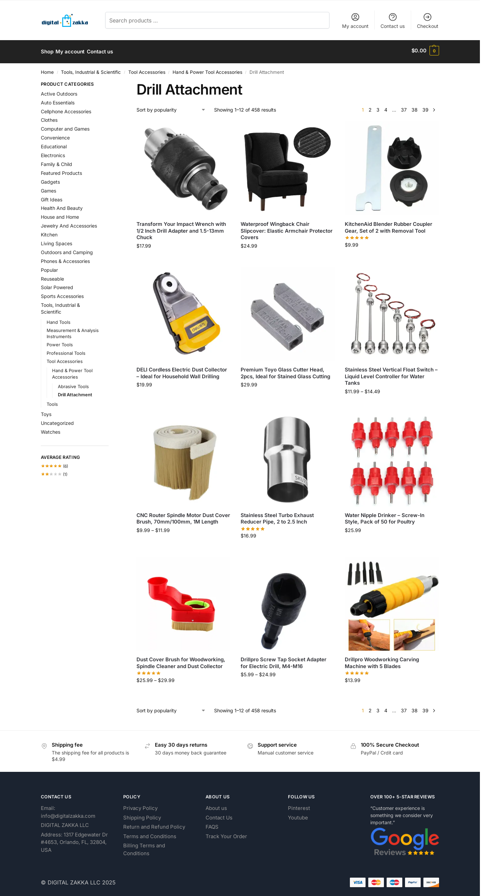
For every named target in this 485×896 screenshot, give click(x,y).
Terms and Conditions (149, 834)
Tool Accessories (146, 69)
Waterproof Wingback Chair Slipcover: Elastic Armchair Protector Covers (287, 228)
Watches (50, 429)
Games (48, 188)
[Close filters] (111, 82)
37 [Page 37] (404, 108)
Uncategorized (57, 421)
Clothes (49, 118)
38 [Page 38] (414, 108)
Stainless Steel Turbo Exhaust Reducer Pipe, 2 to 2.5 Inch (277, 516)
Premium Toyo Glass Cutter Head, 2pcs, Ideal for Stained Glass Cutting (285, 370)
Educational (54, 144)
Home (47, 69)
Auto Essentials (58, 100)
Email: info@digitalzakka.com (68, 810)
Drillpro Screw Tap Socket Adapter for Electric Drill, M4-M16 (283, 660)
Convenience (55, 135)
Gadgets (50, 179)
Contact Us (219, 815)
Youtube (298, 815)
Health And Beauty (62, 206)
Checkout (427, 20)
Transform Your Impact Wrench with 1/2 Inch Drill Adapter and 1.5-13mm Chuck (181, 228)
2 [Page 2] (370, 108)
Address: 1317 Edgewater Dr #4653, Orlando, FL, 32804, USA (74, 840)
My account (355, 20)
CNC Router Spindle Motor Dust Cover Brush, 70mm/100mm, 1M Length (183, 516)
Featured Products (61, 170)
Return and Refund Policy (154, 825)
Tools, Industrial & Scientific (91, 69)
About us (216, 806)
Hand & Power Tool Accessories (207, 69)
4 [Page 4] (385, 108)
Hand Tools (58, 319)
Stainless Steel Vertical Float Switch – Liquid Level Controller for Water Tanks (391, 374)
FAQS (212, 825)
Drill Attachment (75, 392)
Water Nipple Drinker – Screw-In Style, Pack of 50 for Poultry (384, 516)
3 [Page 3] (377, 108)
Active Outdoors (59, 91)
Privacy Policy (140, 806)
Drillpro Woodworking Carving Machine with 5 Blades (382, 660)
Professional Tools (66, 350)
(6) (54, 464)
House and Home (60, 215)
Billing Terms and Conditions (144, 847)
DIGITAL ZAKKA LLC (65, 823)
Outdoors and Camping (67, 250)
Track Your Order (226, 834)
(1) (54, 472)
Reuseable (52, 276)
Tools (52, 402)
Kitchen (49, 232)
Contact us (393, 20)
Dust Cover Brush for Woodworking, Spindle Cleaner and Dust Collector (180, 660)
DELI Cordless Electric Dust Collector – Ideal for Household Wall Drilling (181, 370)
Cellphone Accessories (66, 109)
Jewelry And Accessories (69, 224)
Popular (49, 267)
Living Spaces (56, 241)
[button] (425, 50)
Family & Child (56, 162)
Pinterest (299, 806)
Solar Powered (57, 285)
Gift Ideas (51, 197)
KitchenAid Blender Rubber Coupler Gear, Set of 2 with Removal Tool (388, 225)
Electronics (53, 153)
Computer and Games (65, 127)
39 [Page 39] (425, 108)
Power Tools (60, 342)
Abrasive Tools (73, 384)
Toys (46, 412)
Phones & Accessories (65, 259)
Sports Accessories (62, 294)
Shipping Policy (142, 815)
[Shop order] (171, 107)
